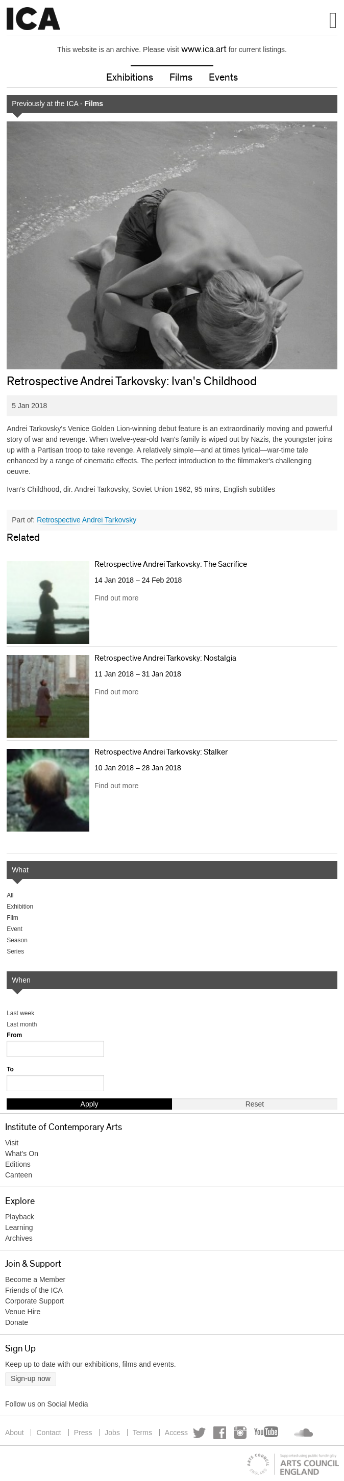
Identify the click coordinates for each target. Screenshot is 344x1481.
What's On (21, 1153)
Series (15, 951)
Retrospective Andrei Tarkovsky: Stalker (161, 752)
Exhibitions (129, 77)
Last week (20, 1013)
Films (180, 77)
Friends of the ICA (34, 1290)
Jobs (112, 1432)
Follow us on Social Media (46, 1404)
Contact (48, 1432)
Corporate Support (34, 1301)
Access (176, 1432)
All (10, 895)
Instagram (240, 1432)
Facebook (219, 1432)
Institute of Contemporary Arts (33, 19)
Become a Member (35, 1279)
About (14, 1432)
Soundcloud (302, 1432)
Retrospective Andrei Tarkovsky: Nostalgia (165, 658)
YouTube (267, 1432)
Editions (18, 1164)
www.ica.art (204, 49)
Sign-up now (31, 1378)
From (14, 1035)
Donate (16, 1322)
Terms (142, 1432)
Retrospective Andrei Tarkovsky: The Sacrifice (170, 564)
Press (83, 1432)
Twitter (199, 1432)
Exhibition (20, 906)
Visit (11, 1143)
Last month (22, 1024)
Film (12, 917)
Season (17, 940)
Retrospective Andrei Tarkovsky (86, 520)
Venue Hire (22, 1312)
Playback (19, 1217)
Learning (19, 1227)
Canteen (18, 1175)
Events (223, 77)
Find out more (116, 598)
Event (14, 929)
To (10, 1069)
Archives (19, 1238)
